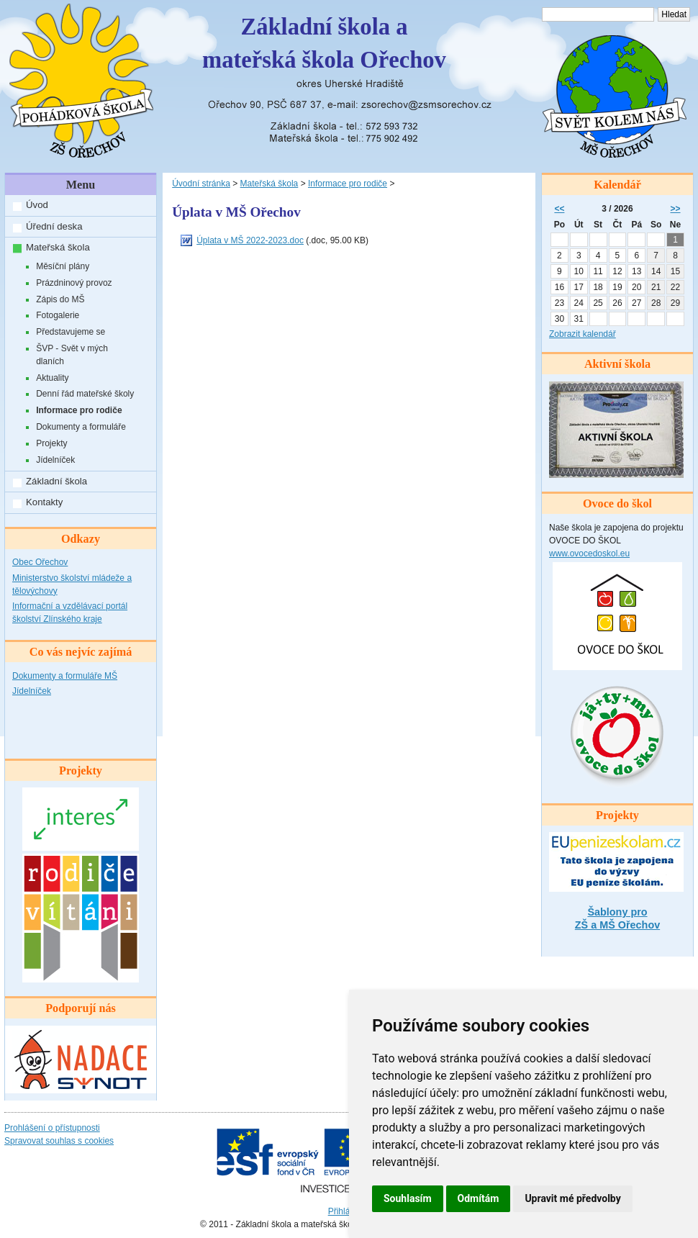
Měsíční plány (62, 266)
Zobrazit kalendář (582, 334)
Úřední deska (54, 226)
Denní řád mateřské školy (85, 394)
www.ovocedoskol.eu (589, 553)
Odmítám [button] (478, 1198)
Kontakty (44, 502)
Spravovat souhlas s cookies (59, 1141)
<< (559, 209)
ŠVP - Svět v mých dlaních (72, 354)
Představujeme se (70, 332)
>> (676, 209)
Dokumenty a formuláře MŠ (64, 676)
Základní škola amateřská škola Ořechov (324, 43)
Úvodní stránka (201, 184)
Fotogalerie (57, 315)
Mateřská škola (58, 247)
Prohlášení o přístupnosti (52, 1128)
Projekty (51, 443)
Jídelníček (55, 460)
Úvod (37, 204)
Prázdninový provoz (74, 283)
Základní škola (56, 481)
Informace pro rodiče (79, 410)
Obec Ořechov (40, 562)
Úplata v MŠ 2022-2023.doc (250, 240)
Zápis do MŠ (60, 299)
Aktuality (52, 378)
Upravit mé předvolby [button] (572, 1198)
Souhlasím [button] (408, 1198)
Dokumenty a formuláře (81, 427)
